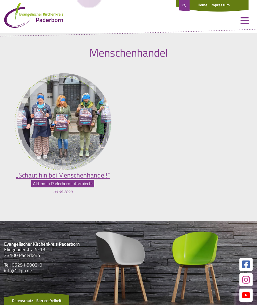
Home (202, 5)
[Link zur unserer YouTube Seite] (246, 295)
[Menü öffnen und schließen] (245, 20)
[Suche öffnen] (185, 6)
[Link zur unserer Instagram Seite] (246, 279)
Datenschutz (22, 300)
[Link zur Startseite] (33, 16)
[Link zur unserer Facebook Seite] (246, 264)
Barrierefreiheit (48, 300)
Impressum (220, 5)
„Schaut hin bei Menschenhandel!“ (63, 175)
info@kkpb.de (18, 270)
